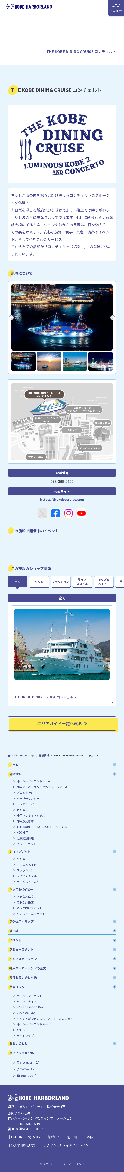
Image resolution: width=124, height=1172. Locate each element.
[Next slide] (112, 317)
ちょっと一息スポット (31, 914)
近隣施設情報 (25, 838)
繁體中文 (54, 1136)
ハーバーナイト (27, 1002)
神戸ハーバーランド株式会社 (38, 1106)
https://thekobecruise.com (62, 499)
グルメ (21, 859)
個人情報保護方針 (24, 1145)
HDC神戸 (22, 833)
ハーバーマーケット (29, 996)
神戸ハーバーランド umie (33, 781)
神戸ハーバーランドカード (34, 1024)
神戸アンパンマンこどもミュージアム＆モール (46, 787)
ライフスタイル (27, 876)
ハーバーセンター (28, 798)
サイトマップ (25, 1036)
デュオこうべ (25, 804)
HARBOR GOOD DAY (30, 1007)
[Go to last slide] (11, 317)
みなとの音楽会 (27, 1013)
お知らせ (22, 1030)
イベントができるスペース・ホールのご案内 (45, 1019)
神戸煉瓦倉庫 (25, 821)
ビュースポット (26, 844)
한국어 (72, 1136)
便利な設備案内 (27, 897)
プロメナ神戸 (25, 793)
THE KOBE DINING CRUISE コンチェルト (43, 827)
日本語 (88, 1136)
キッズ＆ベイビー (28, 865)
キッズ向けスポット (29, 908)
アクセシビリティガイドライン (66, 1145)
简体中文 (34, 1136)
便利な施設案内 (27, 902)
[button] (23, 361)
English (16, 1136)
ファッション (25, 870)
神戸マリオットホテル (31, 815)
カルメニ (22, 810)
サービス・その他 (28, 882)
